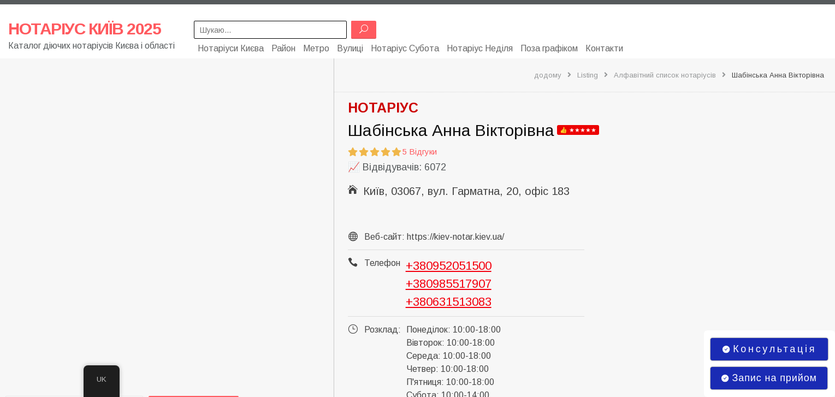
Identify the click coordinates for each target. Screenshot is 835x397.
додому (547, 74)
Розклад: (382, 329)
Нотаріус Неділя (480, 47)
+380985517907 (448, 283)
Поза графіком (549, 47)
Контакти (604, 47)
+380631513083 (448, 301)
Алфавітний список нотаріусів (665, 74)
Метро (316, 47)
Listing (587, 74)
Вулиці (350, 47)
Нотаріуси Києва (231, 47)
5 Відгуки (419, 151)
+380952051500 (448, 265)
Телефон (382, 262)
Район (283, 47)
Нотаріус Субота (405, 47)
